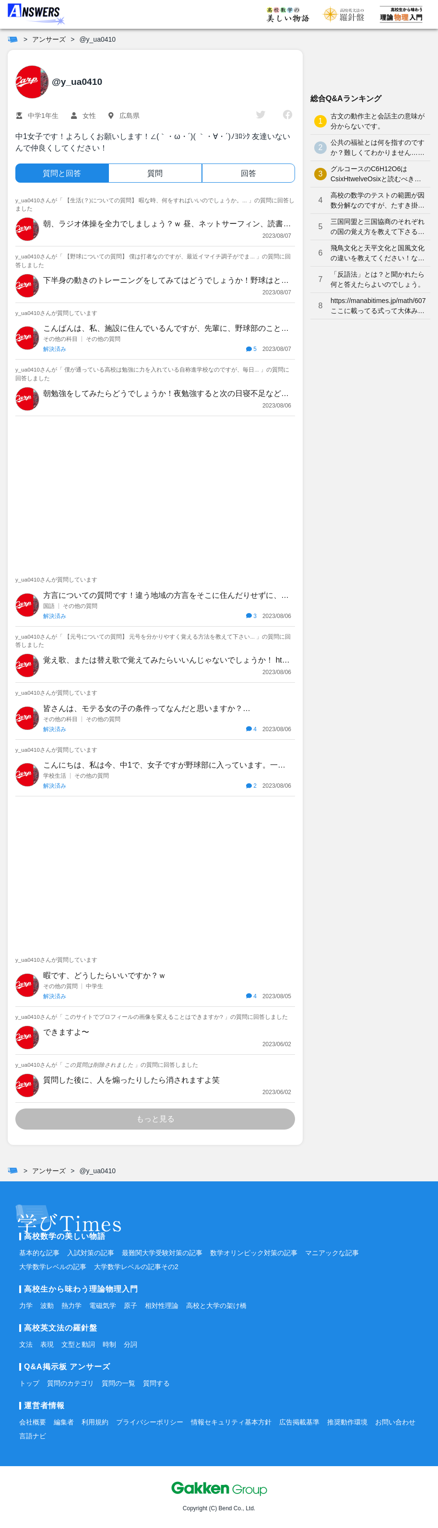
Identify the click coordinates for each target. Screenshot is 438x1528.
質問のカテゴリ (70, 1383)
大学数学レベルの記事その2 (136, 1267)
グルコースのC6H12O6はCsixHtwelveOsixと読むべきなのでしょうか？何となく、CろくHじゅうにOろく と (377, 174)
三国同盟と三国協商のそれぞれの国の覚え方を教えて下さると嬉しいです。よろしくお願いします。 (378, 227)
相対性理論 (161, 1305)
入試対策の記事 (90, 1253)
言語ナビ (32, 1436)
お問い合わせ (395, 1422)
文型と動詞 (78, 1344)
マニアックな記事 (332, 1253)
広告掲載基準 (299, 1422)
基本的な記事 (39, 1253)
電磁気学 (102, 1305)
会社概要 (32, 1422)
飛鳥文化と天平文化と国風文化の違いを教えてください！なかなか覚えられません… (378, 253)
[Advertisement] (155, 493)
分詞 (130, 1344)
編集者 (64, 1422)
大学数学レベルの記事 (52, 1267)
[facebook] (288, 116)
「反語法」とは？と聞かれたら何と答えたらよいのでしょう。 (378, 279)
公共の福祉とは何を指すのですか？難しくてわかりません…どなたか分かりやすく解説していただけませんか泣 (378, 148)
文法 (26, 1344)
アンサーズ (49, 39)
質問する (156, 1383)
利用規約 (95, 1422)
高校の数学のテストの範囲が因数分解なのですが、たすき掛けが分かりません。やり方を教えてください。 (378, 200)
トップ (29, 1383)
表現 (47, 1344)
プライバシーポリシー (149, 1422)
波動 (47, 1305)
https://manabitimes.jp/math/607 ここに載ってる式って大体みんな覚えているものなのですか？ (378, 306)
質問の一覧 (118, 1383)
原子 (130, 1305)
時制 (109, 1344)
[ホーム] (13, 39)
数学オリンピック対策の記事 (253, 1253)
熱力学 (71, 1305)
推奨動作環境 (347, 1422)
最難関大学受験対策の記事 (162, 1253)
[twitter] (261, 116)
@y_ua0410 (97, 39)
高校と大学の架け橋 (216, 1305)
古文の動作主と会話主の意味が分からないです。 (378, 121)
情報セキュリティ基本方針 (231, 1422)
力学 (26, 1305)
